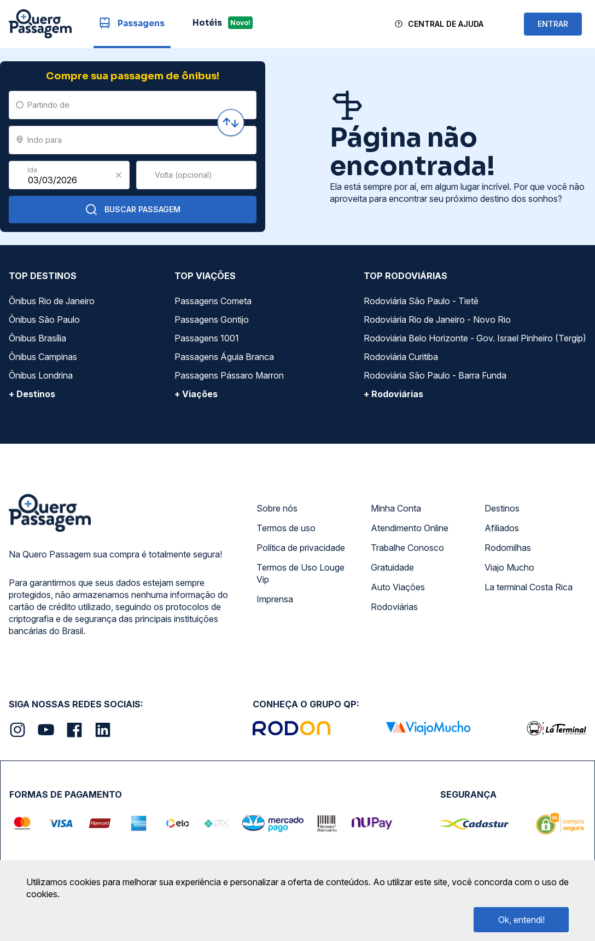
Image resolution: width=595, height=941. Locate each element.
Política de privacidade (300, 547)
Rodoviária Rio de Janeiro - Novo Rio (437, 319)
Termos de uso (286, 527)
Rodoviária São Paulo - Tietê (421, 300)
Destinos (502, 508)
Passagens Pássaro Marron (229, 375)
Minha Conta (396, 508)
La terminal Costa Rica (529, 587)
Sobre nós (277, 508)
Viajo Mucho (509, 567)
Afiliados (502, 527)
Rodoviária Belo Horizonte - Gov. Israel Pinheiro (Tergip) (475, 338)
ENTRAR (553, 23)
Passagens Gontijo (211, 319)
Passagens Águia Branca (224, 356)
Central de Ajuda (445, 23)
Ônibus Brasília (37, 338)
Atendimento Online (409, 527)
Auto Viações (398, 587)
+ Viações (196, 393)
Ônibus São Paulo (44, 319)
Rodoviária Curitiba (401, 356)
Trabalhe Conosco (407, 547)
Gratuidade (392, 567)
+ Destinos (32, 393)
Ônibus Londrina (41, 375)
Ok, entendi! (521, 919)
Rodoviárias (394, 606)
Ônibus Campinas (43, 356)
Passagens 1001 (206, 338)
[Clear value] (119, 175)
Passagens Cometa (213, 300)
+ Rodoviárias (393, 393)
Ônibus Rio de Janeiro (52, 300)
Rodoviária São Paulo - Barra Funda (435, 375)
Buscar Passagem (132, 209)
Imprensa (274, 599)
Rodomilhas (508, 547)
